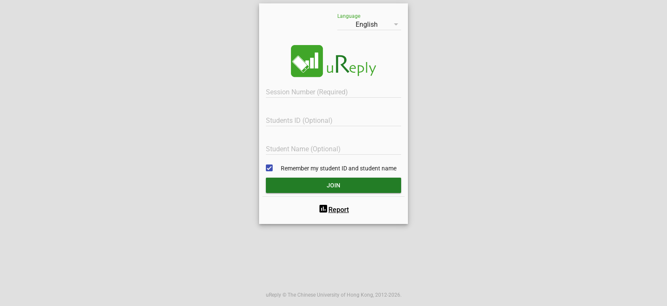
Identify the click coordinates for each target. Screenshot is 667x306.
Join (333, 185)
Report (333, 210)
